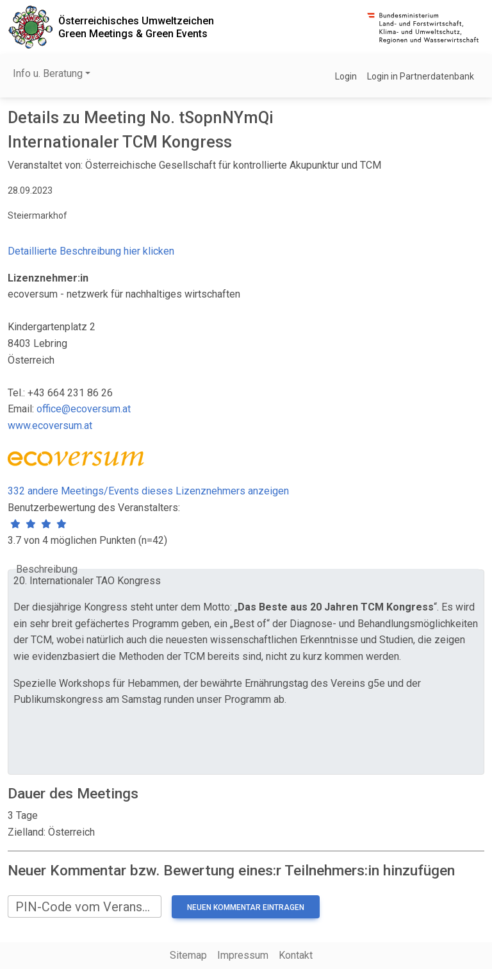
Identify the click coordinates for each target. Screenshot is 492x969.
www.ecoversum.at (50, 425)
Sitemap (188, 955)
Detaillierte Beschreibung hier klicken (91, 251)
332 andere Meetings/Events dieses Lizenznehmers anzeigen (148, 491)
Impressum (242, 955)
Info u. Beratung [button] (48, 73)
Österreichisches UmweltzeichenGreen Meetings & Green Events (136, 27)
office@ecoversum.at (84, 409)
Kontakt (296, 955)
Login (346, 76)
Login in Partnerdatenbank (420, 76)
